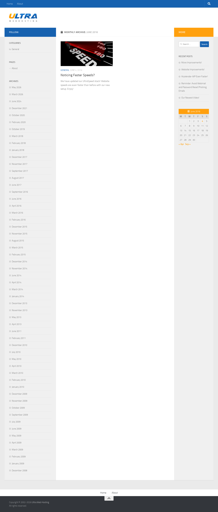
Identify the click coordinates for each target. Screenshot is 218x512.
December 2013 (19, 303)
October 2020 (18, 115)
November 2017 (19, 164)
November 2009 (19, 400)
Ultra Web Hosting (40, 502)
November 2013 (19, 310)
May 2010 (16, 359)
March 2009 (17, 449)
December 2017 (19, 157)
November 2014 (19, 268)
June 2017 (16, 185)
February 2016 (19, 219)
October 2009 (18, 407)
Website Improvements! (193, 69)
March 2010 (17, 373)
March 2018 (17, 136)
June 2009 (16, 428)
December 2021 (19, 108)
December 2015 (19, 226)
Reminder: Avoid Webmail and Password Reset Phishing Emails (193, 87)
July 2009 (16, 421)
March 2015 (17, 247)
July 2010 (16, 352)
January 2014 (18, 296)
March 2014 (17, 289)
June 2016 (16, 198)
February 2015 (19, 254)
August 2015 (18, 240)
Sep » (188, 144)
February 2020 (19, 122)
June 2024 (16, 101)
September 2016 (20, 192)
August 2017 (18, 178)
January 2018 (18, 150)
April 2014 (16, 282)
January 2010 (18, 387)
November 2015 (19, 233)
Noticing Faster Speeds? (78, 75)
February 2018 (19, 143)
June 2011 (16, 331)
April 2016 (16, 205)
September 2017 (20, 171)
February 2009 (19, 456)
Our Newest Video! (190, 97)
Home (10, 3)
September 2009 (20, 414)
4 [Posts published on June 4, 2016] (202, 121)
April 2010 (16, 366)
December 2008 (19, 470)
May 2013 (16, 317)
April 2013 (16, 324)
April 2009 (16, 442)
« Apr (181, 144)
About (20, 3)
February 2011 (19, 338)
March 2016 (17, 212)
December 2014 (19, 261)
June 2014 (16, 275)
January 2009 (18, 463)
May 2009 (16, 435)
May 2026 (16, 87)
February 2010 (19, 380)
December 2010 (19, 345)
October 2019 (18, 129)
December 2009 (19, 394)
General (65, 70)
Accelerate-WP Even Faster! (194, 76)
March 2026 (17, 94)
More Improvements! (191, 62)
